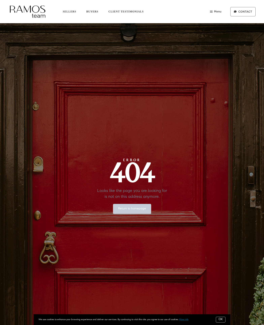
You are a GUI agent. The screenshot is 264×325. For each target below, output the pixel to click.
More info (183, 319)
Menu (215, 12)
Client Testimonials (126, 11)
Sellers (69, 11)
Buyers (92, 11)
